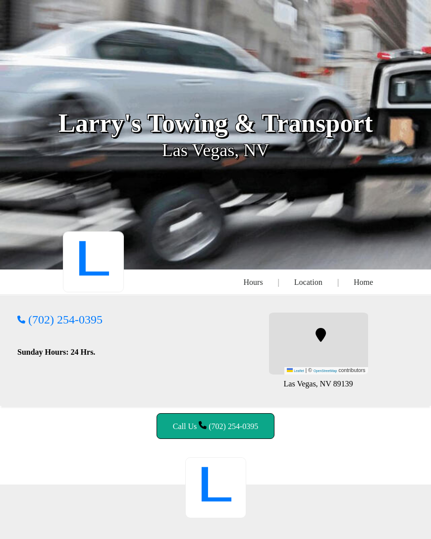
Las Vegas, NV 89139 (318, 383)
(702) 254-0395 (60, 319)
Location (308, 282)
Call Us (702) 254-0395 (215, 426)
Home (363, 282)
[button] (321, 335)
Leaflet (295, 371)
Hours (253, 282)
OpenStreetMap (325, 371)
